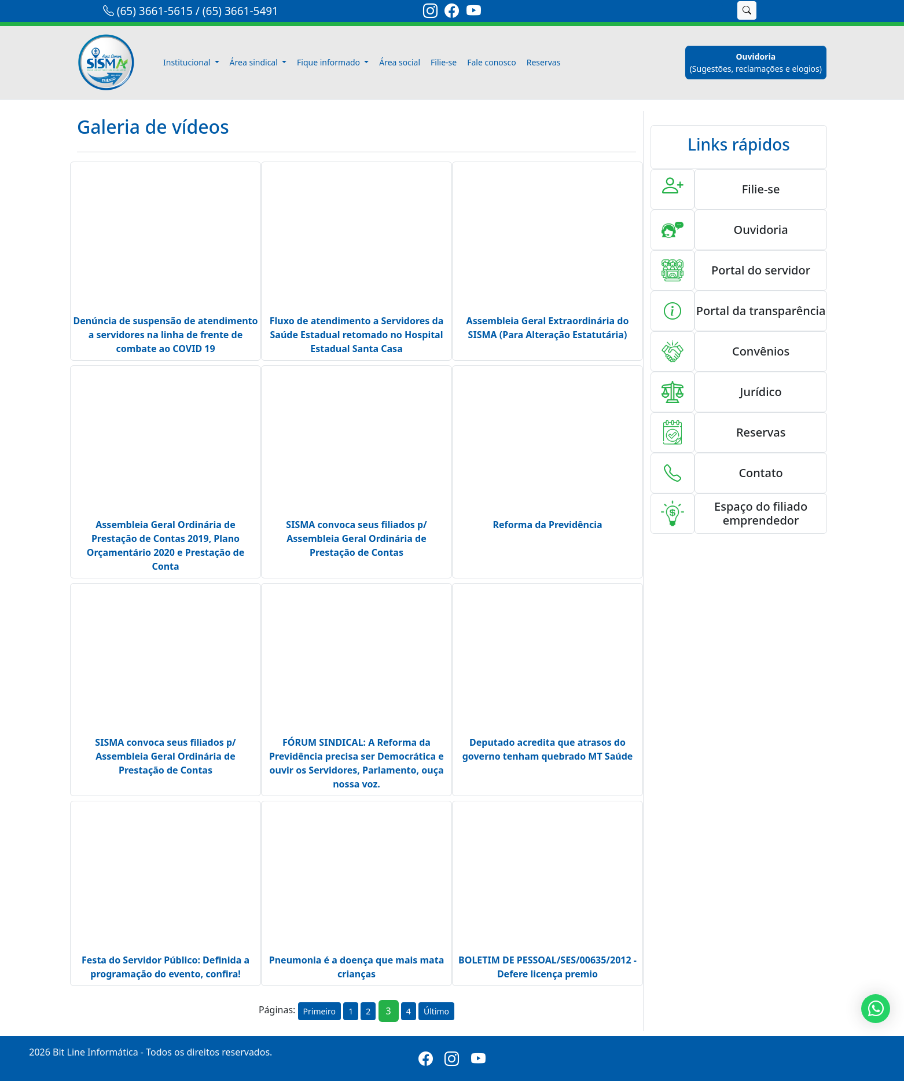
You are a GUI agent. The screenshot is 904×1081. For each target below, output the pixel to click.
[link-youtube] (473, 12)
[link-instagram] (430, 12)
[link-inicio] (113, 62)
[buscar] (746, 10)
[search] (715, 10)
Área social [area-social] (399, 62)
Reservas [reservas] (544, 62)
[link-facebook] (451, 12)
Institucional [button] (187, 62)
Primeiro (319, 1011)
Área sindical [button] (255, 62)
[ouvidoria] (756, 62)
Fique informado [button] (329, 62)
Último (436, 1011)
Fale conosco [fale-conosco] (491, 62)
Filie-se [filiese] (444, 62)
